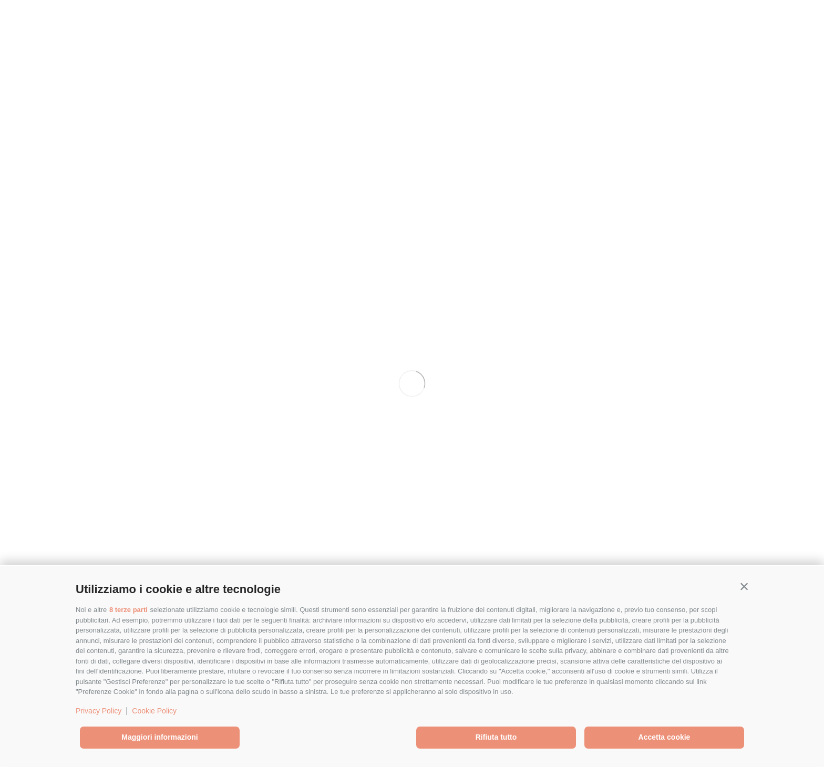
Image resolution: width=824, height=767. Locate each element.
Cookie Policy (154, 711)
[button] (744, 587)
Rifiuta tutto (496, 737)
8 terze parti (128, 610)
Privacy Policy (98, 711)
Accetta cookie (664, 737)
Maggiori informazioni (159, 737)
